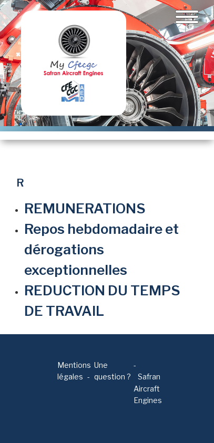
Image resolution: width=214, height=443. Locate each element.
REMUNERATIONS (85, 208)
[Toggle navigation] (187, 16)
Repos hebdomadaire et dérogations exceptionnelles (101, 249)
